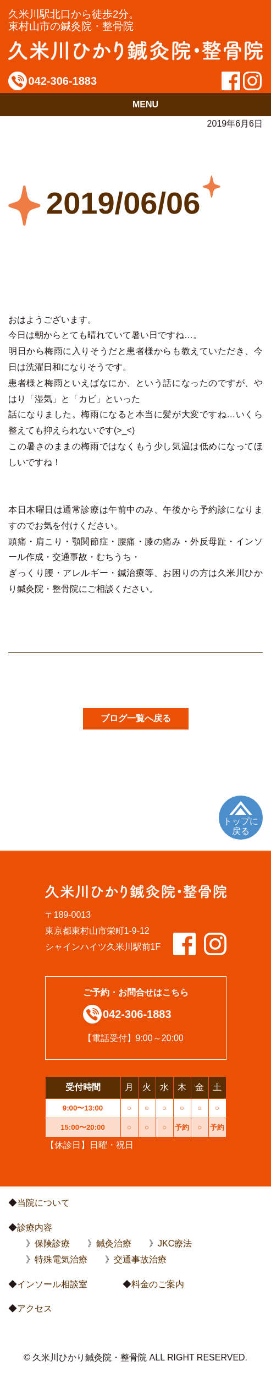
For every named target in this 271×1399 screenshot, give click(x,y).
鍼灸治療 (113, 1243)
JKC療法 (175, 1243)
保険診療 (52, 1243)
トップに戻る (240, 826)
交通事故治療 (140, 1259)
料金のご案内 (157, 1284)
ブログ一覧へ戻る (136, 718)
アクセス (34, 1308)
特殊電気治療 (61, 1259)
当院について (43, 1202)
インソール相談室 (52, 1284)
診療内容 (34, 1227)
